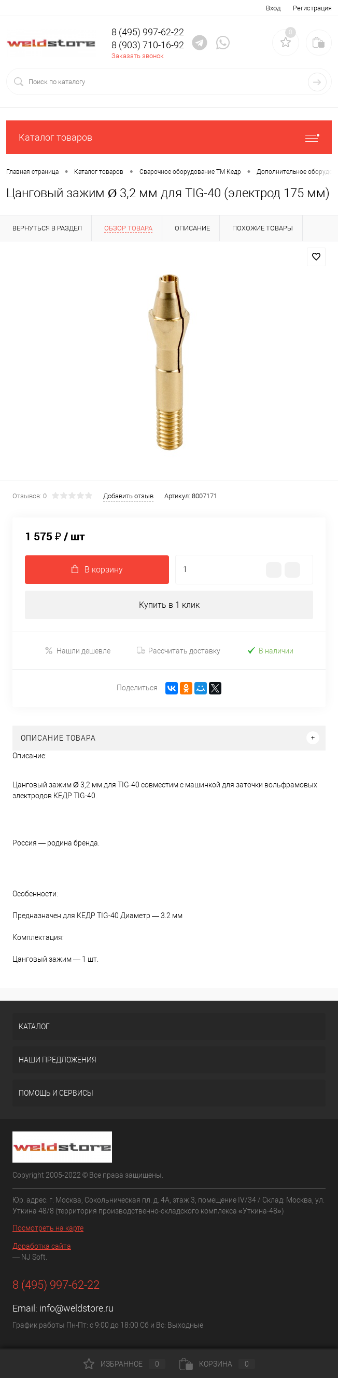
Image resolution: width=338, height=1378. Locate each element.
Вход (273, 8)
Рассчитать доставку (178, 651)
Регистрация (312, 8)
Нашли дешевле (77, 650)
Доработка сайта (41, 1246)
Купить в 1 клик (169, 605)
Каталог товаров (169, 137)
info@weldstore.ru (76, 1308)
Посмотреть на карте (47, 1228)
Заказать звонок (137, 56)
